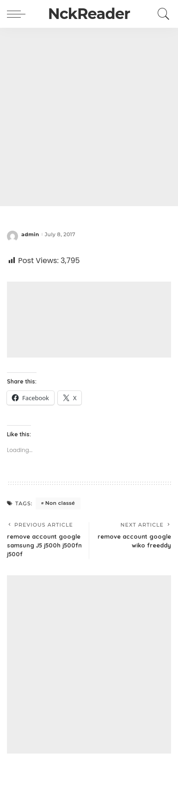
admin (30, 234)
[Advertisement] (89, 117)
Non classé (60, 503)
